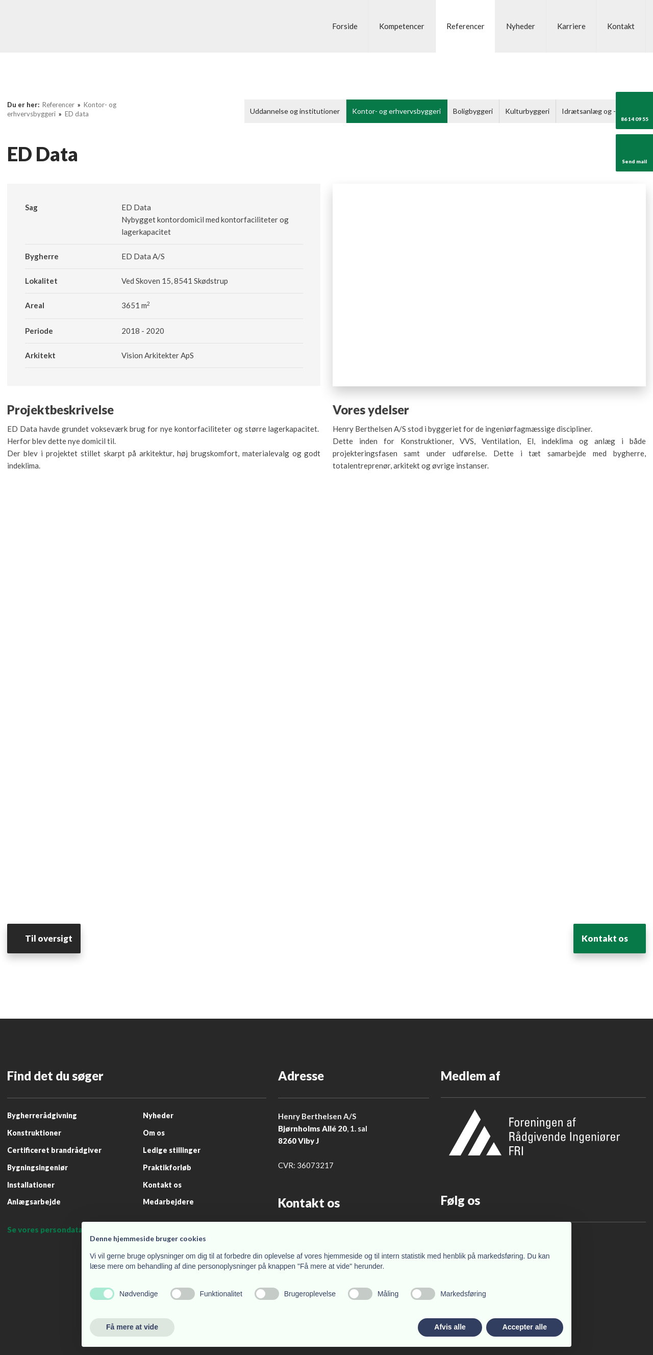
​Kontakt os (597, 938)
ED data (77, 114)
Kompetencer (401, 26)
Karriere (571, 26)
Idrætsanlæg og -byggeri (601, 111)
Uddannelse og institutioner (295, 111)
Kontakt (621, 26)
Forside (345, 26)
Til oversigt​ (56, 938)
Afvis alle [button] (449, 1327)
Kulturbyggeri (527, 111)
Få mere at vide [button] (132, 1327)
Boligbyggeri (473, 111)
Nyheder (520, 26)
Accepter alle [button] (525, 1327)
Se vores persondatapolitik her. (64, 1229)
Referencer (465, 26)
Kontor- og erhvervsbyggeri (396, 111)
